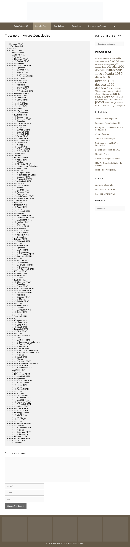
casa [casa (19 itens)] (101, 61)
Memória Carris (102, 154)
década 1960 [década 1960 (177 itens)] (104, 84)
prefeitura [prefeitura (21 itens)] (120, 102)
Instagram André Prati (105, 189)
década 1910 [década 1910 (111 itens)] (103, 70)
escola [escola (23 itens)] (109, 91)
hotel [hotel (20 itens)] (111, 94)
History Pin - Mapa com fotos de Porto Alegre (109, 128)
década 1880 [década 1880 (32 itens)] (113, 64)
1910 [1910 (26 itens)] (97, 58)
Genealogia (79, 26)
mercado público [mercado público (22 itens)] (103, 99)
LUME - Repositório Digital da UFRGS (108, 164)
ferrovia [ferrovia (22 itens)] (114, 91)
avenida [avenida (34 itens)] (117, 58)
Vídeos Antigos (102, 134)
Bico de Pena (61, 26)
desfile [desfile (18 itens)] (106, 64)
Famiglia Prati (43, 26)
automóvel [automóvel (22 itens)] (110, 58)
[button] (30, 26)
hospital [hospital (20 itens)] (106, 94)
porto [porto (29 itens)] (120, 99)
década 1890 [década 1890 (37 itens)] (100, 67)
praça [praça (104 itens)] (113, 102)
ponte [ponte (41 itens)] (115, 99)
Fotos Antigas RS (23, 26)
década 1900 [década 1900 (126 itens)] (115, 66)
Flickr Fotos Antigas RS (105, 170)
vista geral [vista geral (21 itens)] (113, 106)
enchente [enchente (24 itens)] (103, 91)
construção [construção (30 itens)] (99, 64)
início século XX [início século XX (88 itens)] (104, 96)
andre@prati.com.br (104, 185)
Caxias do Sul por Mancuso (107, 159)
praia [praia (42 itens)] (106, 102)
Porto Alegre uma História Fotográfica (106, 144)
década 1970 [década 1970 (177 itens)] (104, 88)
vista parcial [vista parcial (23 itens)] (121, 106)
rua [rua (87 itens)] (97, 105)
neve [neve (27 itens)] (110, 99)
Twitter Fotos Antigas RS (106, 119)
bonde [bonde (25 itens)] (97, 62)
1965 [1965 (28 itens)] (105, 58)
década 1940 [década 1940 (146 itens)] (104, 77)
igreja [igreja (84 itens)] (116, 93)
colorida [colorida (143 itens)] (113, 61)
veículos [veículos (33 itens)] (106, 106)
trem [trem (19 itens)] (101, 106)
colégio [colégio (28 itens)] (122, 62)
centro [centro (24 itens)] (105, 62)
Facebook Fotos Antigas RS (107, 123)
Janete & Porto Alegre (105, 139)
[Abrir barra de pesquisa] (114, 26)
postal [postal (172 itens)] (99, 102)
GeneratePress (78, 544)
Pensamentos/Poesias (99, 26)
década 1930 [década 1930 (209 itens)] (113, 73)
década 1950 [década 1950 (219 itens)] (105, 81)
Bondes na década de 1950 (107, 150)
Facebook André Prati (105, 194)
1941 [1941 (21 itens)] (100, 58)
